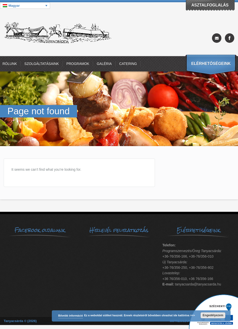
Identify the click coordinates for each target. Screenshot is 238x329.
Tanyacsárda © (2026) (20, 321)
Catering (128, 64)
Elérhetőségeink (211, 63)
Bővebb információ (70, 315)
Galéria (104, 64)
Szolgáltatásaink (41, 64)
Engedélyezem (213, 315)
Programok (77, 64)
